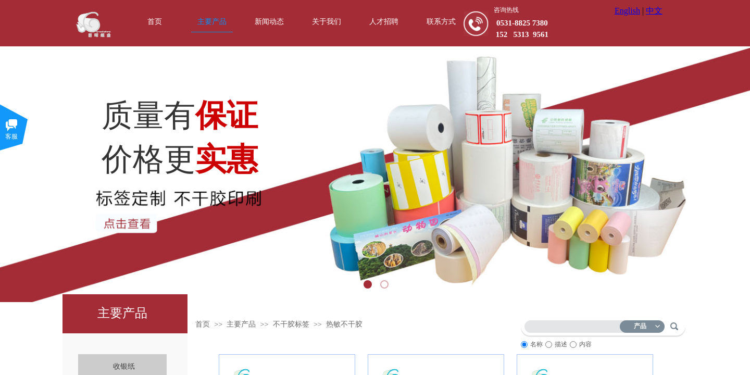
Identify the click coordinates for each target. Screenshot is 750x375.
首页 (202, 324)
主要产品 (241, 324)
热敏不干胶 (344, 324)
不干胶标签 (291, 324)
